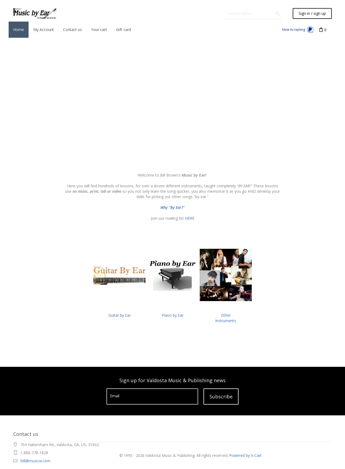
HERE (189, 218)
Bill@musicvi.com (35, 460)
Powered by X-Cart (245, 455)
